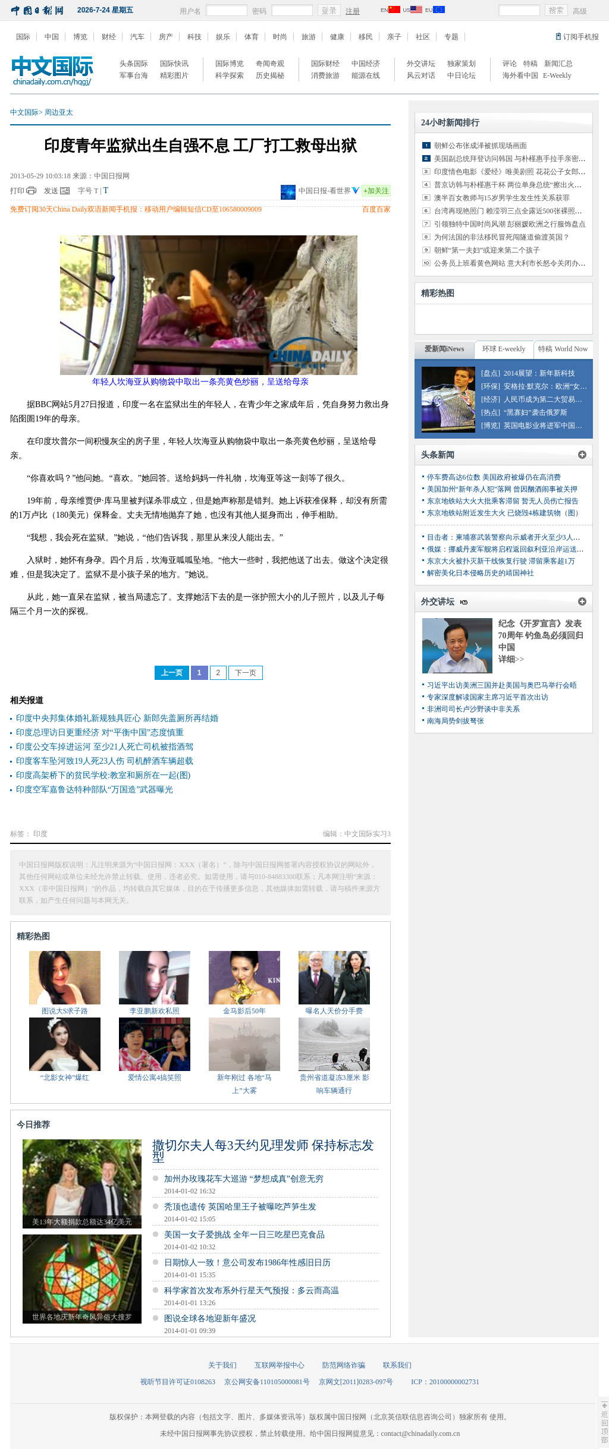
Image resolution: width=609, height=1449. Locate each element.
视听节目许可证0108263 (177, 1382)
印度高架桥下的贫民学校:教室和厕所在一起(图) (103, 775)
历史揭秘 (270, 75)
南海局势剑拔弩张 (455, 721)
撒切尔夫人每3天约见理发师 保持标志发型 (263, 1151)
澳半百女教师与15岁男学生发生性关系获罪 (502, 198)
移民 (366, 37)
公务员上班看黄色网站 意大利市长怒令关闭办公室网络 (520, 263)
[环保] (490, 386)
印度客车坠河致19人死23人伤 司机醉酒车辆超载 (104, 761)
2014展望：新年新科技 (539, 373)
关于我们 (222, 1365)
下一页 (245, 673)
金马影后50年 (244, 1011)
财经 (109, 37)
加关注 (376, 191)
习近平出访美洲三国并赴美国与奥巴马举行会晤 (502, 685)
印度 (40, 834)
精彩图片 (174, 75)
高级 (580, 11)
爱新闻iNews (444, 349)
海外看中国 (520, 75)
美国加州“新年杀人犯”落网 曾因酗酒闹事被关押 (502, 489)
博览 (80, 37)
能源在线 (365, 75)
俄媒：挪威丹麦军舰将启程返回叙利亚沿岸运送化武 (509, 549)
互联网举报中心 (279, 1365)
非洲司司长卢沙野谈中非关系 (473, 709)
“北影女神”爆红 (65, 1077)
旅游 (309, 37)
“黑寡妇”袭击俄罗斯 (535, 412)
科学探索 (229, 75)
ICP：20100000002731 (445, 1382)
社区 (423, 37)
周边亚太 (59, 112)
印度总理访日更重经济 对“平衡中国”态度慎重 (100, 732)
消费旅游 (325, 75)
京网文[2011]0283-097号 (356, 1382)
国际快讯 (174, 63)
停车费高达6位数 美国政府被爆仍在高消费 (494, 477)
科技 (194, 37)
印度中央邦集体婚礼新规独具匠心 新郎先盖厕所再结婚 (117, 718)
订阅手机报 (581, 37)
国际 (23, 37)
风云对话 (421, 75)
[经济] (490, 399)
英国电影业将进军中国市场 (546, 425)
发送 (51, 191)
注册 (353, 11)
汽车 (137, 37)
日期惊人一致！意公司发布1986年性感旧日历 (247, 1262)
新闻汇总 (558, 63)
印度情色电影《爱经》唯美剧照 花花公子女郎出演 (513, 172)
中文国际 (24, 112)
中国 (52, 37)
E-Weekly (557, 75)
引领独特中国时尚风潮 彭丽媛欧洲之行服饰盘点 (510, 224)
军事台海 (134, 75)
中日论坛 (461, 75)
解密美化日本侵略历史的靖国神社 (480, 573)
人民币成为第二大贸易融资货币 (554, 399)
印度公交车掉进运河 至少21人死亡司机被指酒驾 (104, 746)
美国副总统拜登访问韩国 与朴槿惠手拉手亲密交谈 (513, 159)
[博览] (490, 425)
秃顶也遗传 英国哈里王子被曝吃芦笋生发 (240, 1206)
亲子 (394, 37)
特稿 (530, 63)
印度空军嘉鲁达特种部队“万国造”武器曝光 (94, 789)
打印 (17, 191)
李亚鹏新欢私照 (155, 1011)
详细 (511, 659)
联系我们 (397, 1365)
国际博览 (229, 63)
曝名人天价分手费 (334, 1011)
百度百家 (376, 209)
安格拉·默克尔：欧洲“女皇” (547, 386)
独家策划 (461, 63)
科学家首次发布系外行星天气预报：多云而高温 (251, 1290)
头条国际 (134, 63)
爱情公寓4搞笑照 (154, 1077)
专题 (451, 37)
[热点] (490, 412)
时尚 (280, 37)
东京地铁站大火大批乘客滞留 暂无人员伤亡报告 (503, 501)
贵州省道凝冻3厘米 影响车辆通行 (334, 1084)
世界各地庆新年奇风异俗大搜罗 (82, 1317)
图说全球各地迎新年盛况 (210, 1318)
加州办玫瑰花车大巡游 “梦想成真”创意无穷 (244, 1178)
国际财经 (325, 63)
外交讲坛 (421, 63)
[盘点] (490, 373)
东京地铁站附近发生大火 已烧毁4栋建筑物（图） (504, 513)
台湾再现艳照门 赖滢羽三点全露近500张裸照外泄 (511, 211)
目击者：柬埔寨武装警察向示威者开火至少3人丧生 (507, 537)
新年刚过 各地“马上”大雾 (244, 1084)
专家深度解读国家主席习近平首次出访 (487, 697)
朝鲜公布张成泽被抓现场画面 (480, 145)
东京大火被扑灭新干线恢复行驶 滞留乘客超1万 (501, 561)
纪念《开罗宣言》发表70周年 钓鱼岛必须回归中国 (541, 635)
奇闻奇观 (270, 63)
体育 (251, 37)
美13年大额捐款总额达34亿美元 (82, 1222)
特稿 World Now (563, 349)
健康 (337, 37)
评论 (510, 63)
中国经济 (365, 63)
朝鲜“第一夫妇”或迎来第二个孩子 (487, 250)
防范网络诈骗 (343, 1365)
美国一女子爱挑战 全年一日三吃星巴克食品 (244, 1234)
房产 (166, 37)
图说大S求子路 (65, 1011)
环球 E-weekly (504, 349)
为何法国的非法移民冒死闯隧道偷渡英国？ (502, 237)
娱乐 (223, 37)
